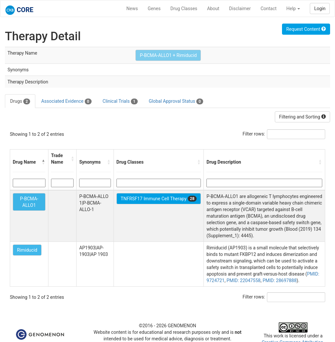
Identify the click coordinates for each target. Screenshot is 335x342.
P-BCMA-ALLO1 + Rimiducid (168, 55)
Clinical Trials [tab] (120, 101)
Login (320, 8)
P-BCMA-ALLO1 (29, 202)
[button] (43, 162)
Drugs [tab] (20, 101)
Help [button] (293, 8)
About (213, 8)
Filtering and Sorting (302, 116)
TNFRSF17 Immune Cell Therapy (159, 199)
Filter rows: (254, 133)
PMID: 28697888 (280, 280)
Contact (268, 8)
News (132, 8)
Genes (154, 8)
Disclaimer (240, 8)
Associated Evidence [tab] (66, 101)
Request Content (306, 29)
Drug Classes (183, 8)
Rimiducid (27, 250)
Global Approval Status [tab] (176, 101)
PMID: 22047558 (244, 280)
